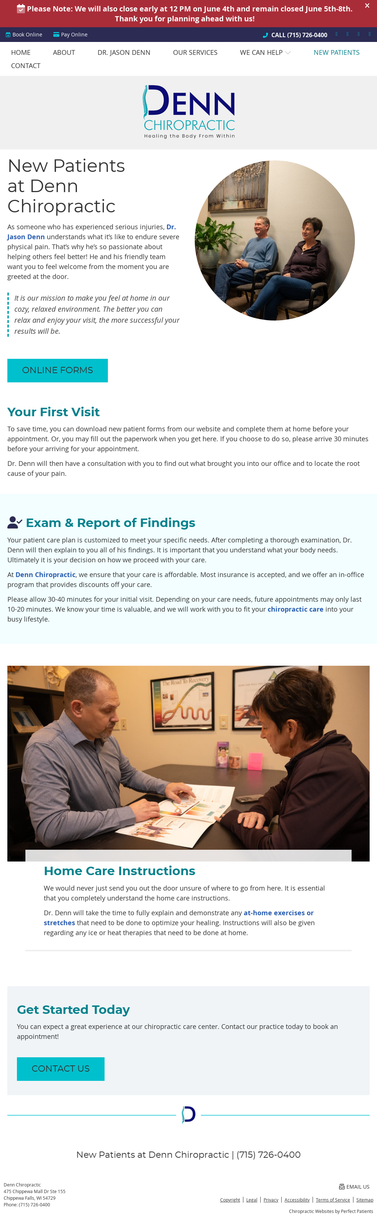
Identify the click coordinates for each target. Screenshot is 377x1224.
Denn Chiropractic (45, 574)
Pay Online (70, 34)
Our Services (195, 52)
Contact (25, 65)
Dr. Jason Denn (124, 52)
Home (21, 52)
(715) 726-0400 (307, 35)
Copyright (230, 1200)
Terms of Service (333, 1200)
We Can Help (261, 52)
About (64, 52)
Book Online (24, 34)
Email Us (354, 1186)
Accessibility (297, 1200)
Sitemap (364, 1200)
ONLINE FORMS (57, 370)
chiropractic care (296, 609)
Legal (251, 1200)
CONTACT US (61, 1069)
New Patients (337, 52)
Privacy (271, 1200)
